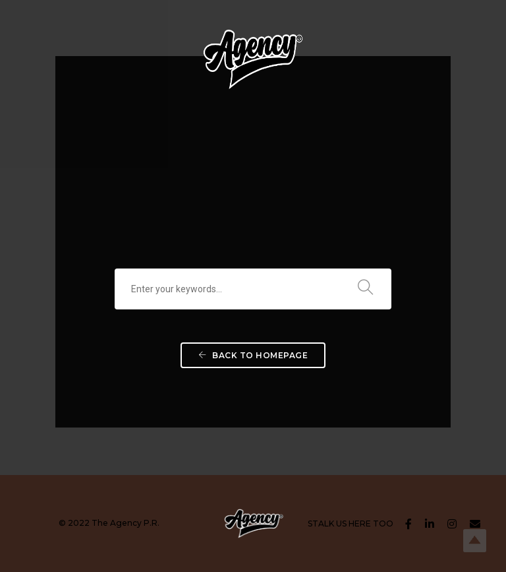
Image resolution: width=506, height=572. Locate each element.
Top (474, 540)
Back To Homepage (253, 355)
